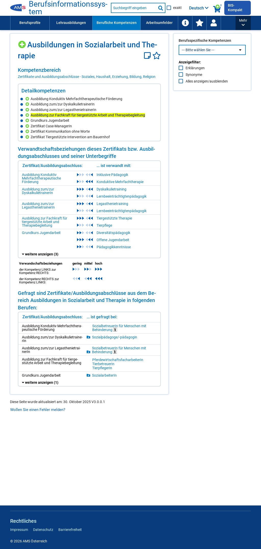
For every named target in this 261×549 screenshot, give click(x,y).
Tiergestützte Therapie (114, 218)
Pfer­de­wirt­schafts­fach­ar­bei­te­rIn (117, 360)
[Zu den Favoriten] (199, 23)
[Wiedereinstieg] (213, 23)
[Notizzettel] (148, 55)
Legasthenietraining (112, 204)
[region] (89, 73)
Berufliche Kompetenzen (117, 23)
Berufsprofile (30, 23)
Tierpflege (104, 225)
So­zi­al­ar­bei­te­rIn (104, 375)
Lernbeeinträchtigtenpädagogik (122, 196)
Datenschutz (43, 530)
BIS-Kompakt (235, 7)
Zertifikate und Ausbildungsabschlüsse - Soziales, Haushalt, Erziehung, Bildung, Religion (86, 77)
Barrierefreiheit (70, 530)
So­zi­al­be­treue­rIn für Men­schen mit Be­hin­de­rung (119, 328)
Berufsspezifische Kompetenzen (205, 51)
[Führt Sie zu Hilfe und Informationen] (185, 23)
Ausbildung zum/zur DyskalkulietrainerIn (38, 191)
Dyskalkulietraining (111, 189)
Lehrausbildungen (71, 23)
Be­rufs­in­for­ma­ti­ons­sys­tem (68, 8)
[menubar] (123, 23)
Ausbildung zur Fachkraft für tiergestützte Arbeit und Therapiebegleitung (44, 221)
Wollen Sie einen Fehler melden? (37, 409)
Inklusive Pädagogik (112, 175)
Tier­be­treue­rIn (103, 364)
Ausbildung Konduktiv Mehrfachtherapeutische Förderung (41, 178)
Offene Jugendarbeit (113, 240)
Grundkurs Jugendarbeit (41, 233)
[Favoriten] (156, 55)
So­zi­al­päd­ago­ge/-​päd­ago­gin (114, 337)
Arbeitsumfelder (159, 23)
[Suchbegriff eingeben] (133, 8)
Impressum (19, 530)
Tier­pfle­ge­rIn (102, 368)
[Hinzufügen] (22, 43)
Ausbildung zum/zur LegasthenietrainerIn (38, 205)
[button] (243, 23)
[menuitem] (29, 23)
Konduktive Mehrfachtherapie (120, 182)
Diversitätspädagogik (113, 233)
